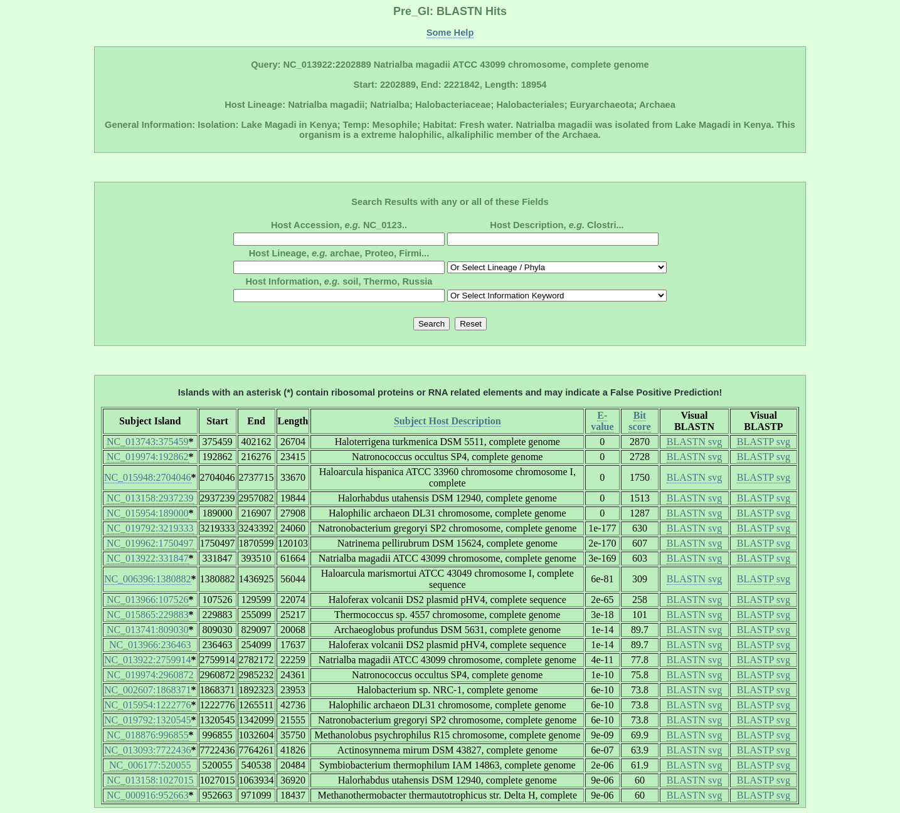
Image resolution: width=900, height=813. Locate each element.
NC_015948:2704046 (147, 477)
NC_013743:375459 (148, 441)
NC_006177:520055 (150, 765)
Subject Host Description (447, 421)
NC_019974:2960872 (150, 674)
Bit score (639, 421)
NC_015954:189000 (148, 513)
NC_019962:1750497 (150, 543)
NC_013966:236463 (150, 644)
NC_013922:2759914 (147, 659)
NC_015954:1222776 (147, 705)
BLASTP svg (763, 441)
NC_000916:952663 (148, 795)
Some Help (450, 33)
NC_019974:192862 (148, 456)
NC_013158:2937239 (150, 498)
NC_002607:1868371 (147, 689)
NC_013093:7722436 (147, 750)
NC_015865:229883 (148, 614)
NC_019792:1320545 (147, 720)
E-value (602, 421)
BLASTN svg (694, 441)
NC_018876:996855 (148, 735)
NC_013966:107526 (148, 599)
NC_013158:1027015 (150, 780)
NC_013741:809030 (148, 629)
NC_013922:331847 (148, 558)
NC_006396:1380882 (147, 579)
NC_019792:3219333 (150, 528)
